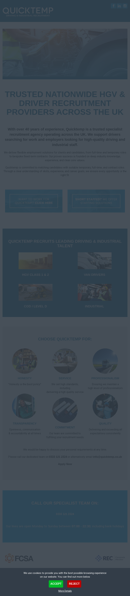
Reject (74, 583)
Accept (56, 583)
